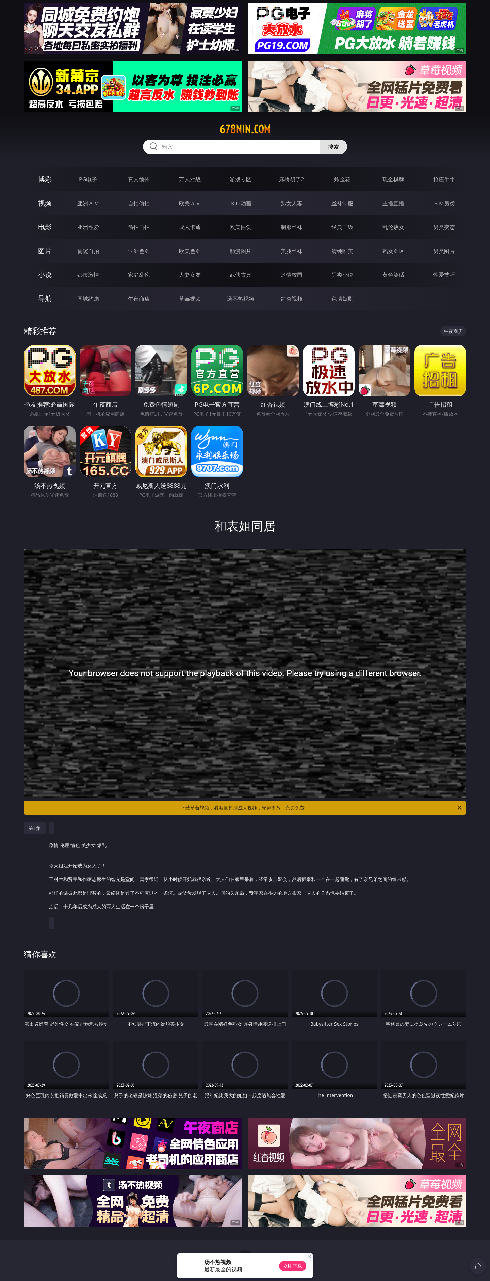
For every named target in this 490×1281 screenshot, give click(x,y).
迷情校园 (292, 274)
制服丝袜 (292, 227)
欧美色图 (190, 251)
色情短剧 (342, 298)
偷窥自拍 (88, 251)
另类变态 (444, 227)
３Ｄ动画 (240, 203)
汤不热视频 (240, 298)
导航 (45, 298)
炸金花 (342, 179)
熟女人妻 (292, 203)
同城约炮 (88, 298)
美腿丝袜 (292, 251)
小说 (45, 274)
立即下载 (292, 1266)
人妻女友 (190, 274)
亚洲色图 (139, 251)
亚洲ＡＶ (88, 203)
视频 (45, 203)
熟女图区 (393, 251)
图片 (45, 250)
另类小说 (342, 274)
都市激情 (88, 274)
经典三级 (342, 227)
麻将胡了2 (291, 179)
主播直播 (393, 203)
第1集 (35, 828)
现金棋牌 (393, 179)
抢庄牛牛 (444, 179)
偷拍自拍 (139, 227)
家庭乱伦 (139, 274)
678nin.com (245, 129)
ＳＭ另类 (444, 203)
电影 (45, 226)
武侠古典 (240, 274)
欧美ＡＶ (190, 203)
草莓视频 (190, 298)
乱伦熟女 (393, 227)
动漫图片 (240, 251)
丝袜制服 (342, 203)
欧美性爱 (240, 227)
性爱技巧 (444, 274)
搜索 (333, 146)
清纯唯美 (342, 251)
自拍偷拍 (139, 203)
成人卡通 (190, 227)
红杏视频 (292, 298)
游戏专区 (240, 179)
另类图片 (444, 251)
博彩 (45, 179)
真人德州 (139, 179)
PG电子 (88, 179)
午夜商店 (139, 298)
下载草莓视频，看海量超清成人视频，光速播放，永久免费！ (322, 808)
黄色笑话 (393, 274)
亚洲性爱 (88, 227)
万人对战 (190, 179)
